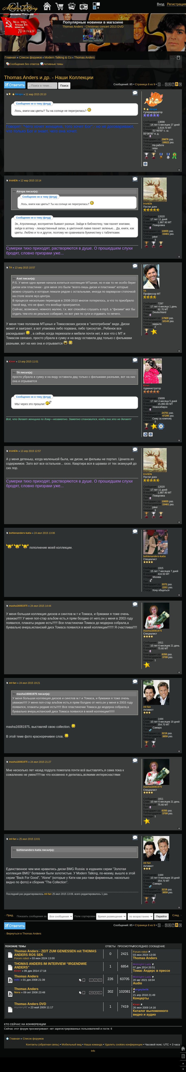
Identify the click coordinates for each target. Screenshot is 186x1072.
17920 (165, 318)
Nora (17, 992)
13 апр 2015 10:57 (25, 267)
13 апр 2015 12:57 (31, 451)
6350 (164, 654)
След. (175, 915)
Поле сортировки (100, 916)
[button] (162, 8)
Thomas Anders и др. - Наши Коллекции (48, 77)
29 (91, 992)
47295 (165, 415)
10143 (165, 321)
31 (100, 992)
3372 (164, 584)
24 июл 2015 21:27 (40, 762)
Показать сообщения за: (45, 916)
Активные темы (53, 64)
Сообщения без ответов (24, 64)
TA (10, 267)
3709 (165, 657)
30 (95, 992)
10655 (165, 231)
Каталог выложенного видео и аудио (150, 1012)
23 (100, 980)
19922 (165, 142)
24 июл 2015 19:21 (29, 683)
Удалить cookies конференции (123, 1044)
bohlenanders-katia (20, 533)
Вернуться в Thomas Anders (24, 933)
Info (93, 1050)
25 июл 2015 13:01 (29, 839)
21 (91, 980)
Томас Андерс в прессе (151, 970)
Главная (10, 57)
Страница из (145, 84)
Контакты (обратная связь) (42, 1044)
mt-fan (12, 683)
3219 (164, 733)
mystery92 (20, 1007)
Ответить (14, 84)
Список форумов (30, 57)
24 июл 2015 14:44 (40, 605)
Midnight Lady (142, 964)
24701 (165, 413)
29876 (165, 139)
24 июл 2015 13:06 (44, 533)
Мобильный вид (179, 57)
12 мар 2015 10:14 (31, 180)
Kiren (12, 361)
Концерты (141, 998)
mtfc (17, 979)
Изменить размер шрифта (173, 57)
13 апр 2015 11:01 (28, 361)
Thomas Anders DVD (30, 1004)
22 (95, 980)
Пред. (10, 915)
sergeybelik (141, 989)
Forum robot (21, 958)
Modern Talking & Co (58, 57)
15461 (165, 234)
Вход (160, 4)
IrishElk (13, 180)
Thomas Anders (84, 57)
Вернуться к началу (179, 170)
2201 (165, 587)
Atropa (19, 94)
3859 (165, 736)
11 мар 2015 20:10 (36, 94)
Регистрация (176, 4)
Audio (137, 983)
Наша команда (93, 1044)
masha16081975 (18, 605)
